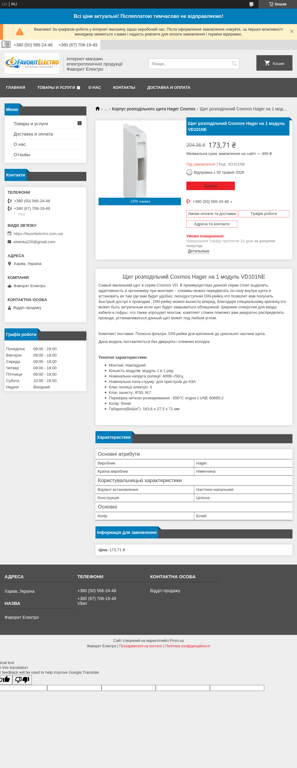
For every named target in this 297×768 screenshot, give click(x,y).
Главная (15, 87)
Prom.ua (177, 641)
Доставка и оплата (168, 87)
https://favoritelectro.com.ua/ (38, 233)
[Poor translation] (22, 680)
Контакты (124, 87)
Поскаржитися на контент (140, 646)
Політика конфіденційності (187, 646)
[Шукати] (234, 64)
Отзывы (22, 154)
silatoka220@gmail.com (34, 242)
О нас (94, 87)
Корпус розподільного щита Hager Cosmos (153, 108)
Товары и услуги (56, 87)
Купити (210, 186)
